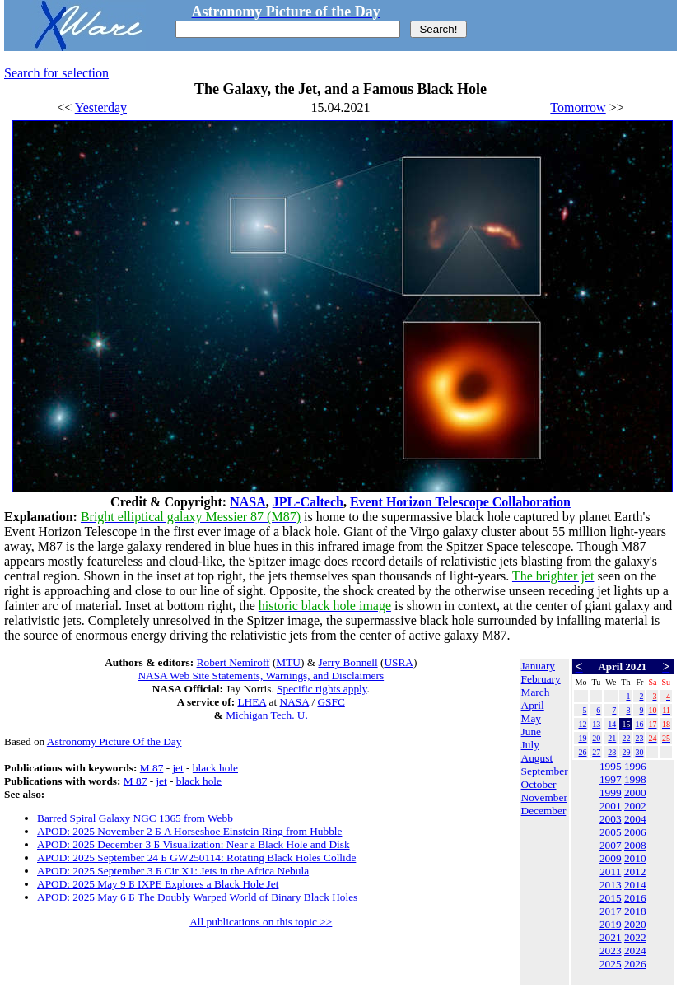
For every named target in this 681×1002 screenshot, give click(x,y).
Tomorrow (577, 107)
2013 (610, 884)
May (531, 718)
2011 (610, 871)
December (544, 810)
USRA (398, 662)
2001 (610, 805)
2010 (635, 858)
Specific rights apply (321, 689)
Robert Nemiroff (233, 662)
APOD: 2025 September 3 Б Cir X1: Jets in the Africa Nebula (173, 871)
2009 (610, 858)
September (544, 771)
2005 (610, 832)
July (530, 745)
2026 (635, 964)
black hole (215, 768)
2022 (635, 937)
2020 (635, 924)
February (541, 679)
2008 (635, 845)
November (544, 797)
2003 (610, 819)
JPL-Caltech (308, 502)
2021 (610, 937)
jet (177, 768)
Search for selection (56, 73)
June (531, 731)
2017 (610, 911)
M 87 (152, 768)
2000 (635, 792)
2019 (610, 924)
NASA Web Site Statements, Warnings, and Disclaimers (261, 675)
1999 (610, 792)
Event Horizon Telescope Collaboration (460, 502)
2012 (635, 871)
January (538, 665)
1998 (635, 779)
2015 (610, 898)
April (532, 705)
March (535, 692)
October (539, 784)
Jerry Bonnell (347, 662)
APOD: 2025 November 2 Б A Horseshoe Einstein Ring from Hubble (189, 831)
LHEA (251, 702)
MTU (288, 662)
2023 (610, 950)
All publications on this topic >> (260, 922)
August (537, 758)
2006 (635, 832)
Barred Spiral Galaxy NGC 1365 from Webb (135, 818)
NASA (248, 502)
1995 (610, 766)
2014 (635, 884)
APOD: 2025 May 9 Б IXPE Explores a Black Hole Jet (157, 884)
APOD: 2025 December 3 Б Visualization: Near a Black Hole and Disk (193, 844)
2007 (610, 845)
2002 (635, 805)
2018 (635, 911)
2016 (635, 898)
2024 (635, 950)
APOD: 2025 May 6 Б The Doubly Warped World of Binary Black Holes (197, 897)
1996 (635, 766)
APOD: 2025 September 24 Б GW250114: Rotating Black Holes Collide (196, 857)
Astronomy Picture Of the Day (114, 741)
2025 (610, 964)
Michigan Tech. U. (267, 715)
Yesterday (101, 107)
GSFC (330, 702)
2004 (635, 819)
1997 (610, 779)
